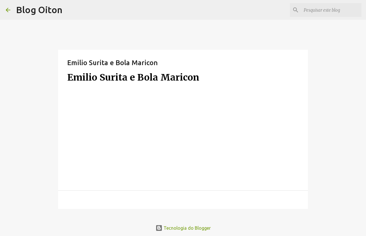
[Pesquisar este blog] (331, 10)
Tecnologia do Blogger (183, 228)
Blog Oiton (39, 10)
